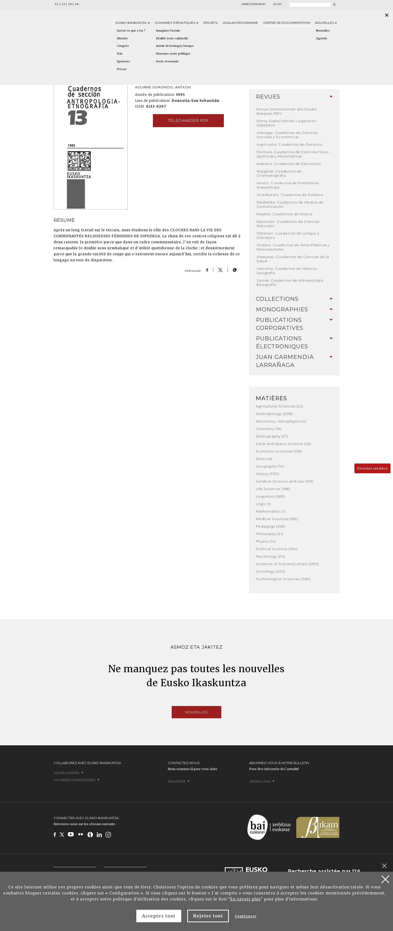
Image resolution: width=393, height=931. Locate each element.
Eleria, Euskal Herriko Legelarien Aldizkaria (287, 123)
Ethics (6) (264, 459)
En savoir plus (245, 899)
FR (70, 4)
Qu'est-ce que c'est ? (131, 30)
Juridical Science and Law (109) (285, 481)
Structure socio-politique (173, 53)
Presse (122, 69)
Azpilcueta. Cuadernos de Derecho (289, 144)
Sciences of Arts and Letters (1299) (287, 564)
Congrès (123, 46)
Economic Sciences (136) (279, 451)
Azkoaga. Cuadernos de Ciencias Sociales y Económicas (287, 135)
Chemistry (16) (269, 429)
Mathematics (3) (271, 511)
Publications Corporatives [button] (294, 324)
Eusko (133, 23)
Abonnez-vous (261, 781)
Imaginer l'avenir (168, 30)
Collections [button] (294, 299)
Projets (210, 23)
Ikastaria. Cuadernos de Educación (289, 164)
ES (63, 4)
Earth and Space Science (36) (283, 444)
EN (77, 4)
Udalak (240, 23)
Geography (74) (270, 466)
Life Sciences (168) (273, 489)
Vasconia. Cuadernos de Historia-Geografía (287, 271)
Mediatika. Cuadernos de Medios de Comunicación (290, 204)
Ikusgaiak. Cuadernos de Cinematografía (279, 173)
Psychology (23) (270, 556)
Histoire (122, 38)
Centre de (286, 23)
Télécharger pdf (188, 120)
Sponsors (123, 61)
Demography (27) (272, 436)
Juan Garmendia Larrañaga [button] (294, 361)
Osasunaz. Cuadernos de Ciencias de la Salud (293, 259)
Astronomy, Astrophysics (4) (281, 421)
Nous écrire (178, 781)
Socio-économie (167, 61)
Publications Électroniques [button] (294, 342)
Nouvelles (326, 23)
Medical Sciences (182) (277, 519)
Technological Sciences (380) (283, 579)
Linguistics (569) (270, 496)
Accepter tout (158, 916)
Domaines (176, 23)
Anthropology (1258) (274, 414)
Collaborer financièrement (76, 779)
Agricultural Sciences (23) (279, 406)
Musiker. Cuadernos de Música (285, 214)
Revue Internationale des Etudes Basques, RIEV (287, 111)
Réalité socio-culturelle (172, 38)
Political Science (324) (277, 549)
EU (57, 4)
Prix (120, 53)
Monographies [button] (294, 309)
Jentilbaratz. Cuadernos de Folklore (290, 195)
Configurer (245, 916)
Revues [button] (294, 96)
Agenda (321, 38)
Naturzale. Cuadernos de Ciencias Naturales (288, 223)
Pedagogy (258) (270, 526)
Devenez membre (372, 468)
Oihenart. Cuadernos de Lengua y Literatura (288, 235)
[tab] (294, 97)
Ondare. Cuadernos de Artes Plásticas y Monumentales (293, 247)
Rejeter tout (208, 916)
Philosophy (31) (269, 534)
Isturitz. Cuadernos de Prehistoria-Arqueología (288, 185)
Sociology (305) (270, 571)
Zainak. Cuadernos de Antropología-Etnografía (290, 282)
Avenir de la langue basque (175, 46)
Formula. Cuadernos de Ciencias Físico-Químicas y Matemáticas (293, 154)
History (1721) (267, 474)
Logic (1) (263, 504)
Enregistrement (253, 4)
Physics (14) (266, 541)
